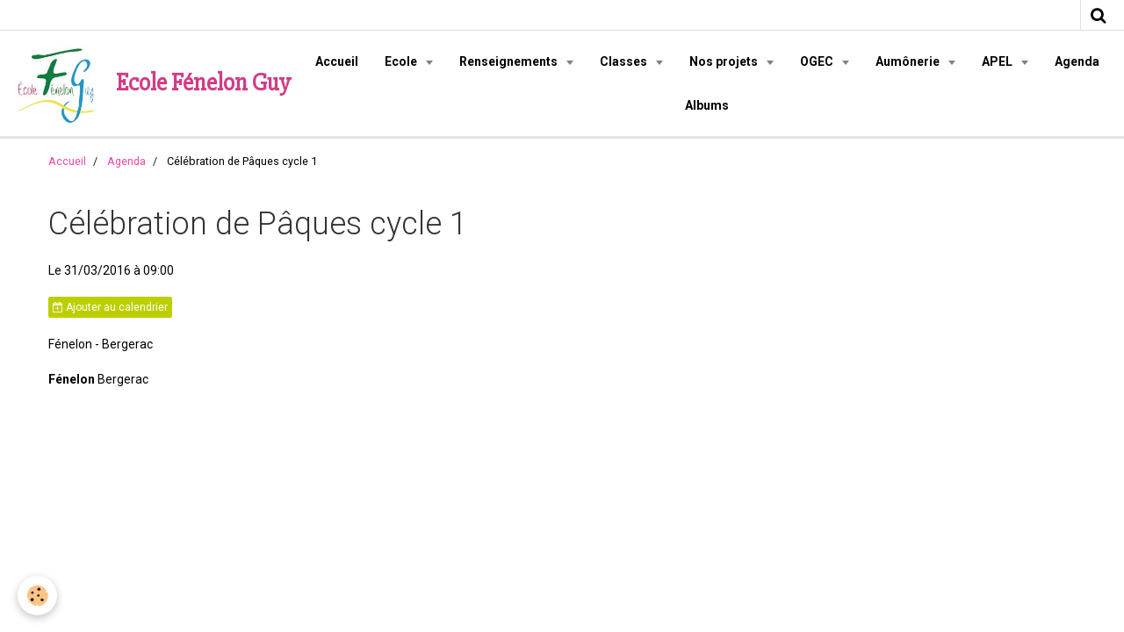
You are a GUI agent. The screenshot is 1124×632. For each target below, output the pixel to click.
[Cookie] (37, 595)
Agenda (1077, 61)
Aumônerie (908, 61)
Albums (707, 105)
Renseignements (509, 61)
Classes (625, 61)
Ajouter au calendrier (110, 307)
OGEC (818, 61)
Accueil (336, 61)
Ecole (402, 61)
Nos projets (724, 61)
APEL (998, 61)
